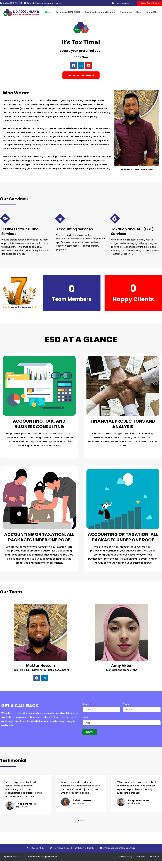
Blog (139, 12)
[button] (78, 821)
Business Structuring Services (102, 12)
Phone (126, 704)
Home (52, 12)
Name (85, 704)
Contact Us (151, 12)
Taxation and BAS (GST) (71, 12)
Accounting (127, 12)
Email (85, 717)
